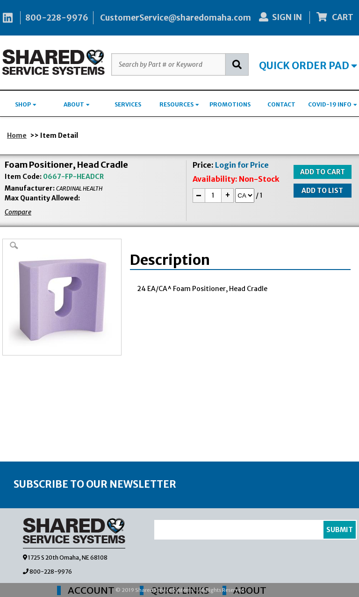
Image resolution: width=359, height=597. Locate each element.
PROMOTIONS (230, 104)
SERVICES (128, 104)
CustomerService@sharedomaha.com (175, 18)
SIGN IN (280, 17)
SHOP (25, 104)
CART (335, 17)
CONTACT (281, 104)
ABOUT (77, 104)
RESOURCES (179, 104)
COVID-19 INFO (332, 104)
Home (17, 135)
